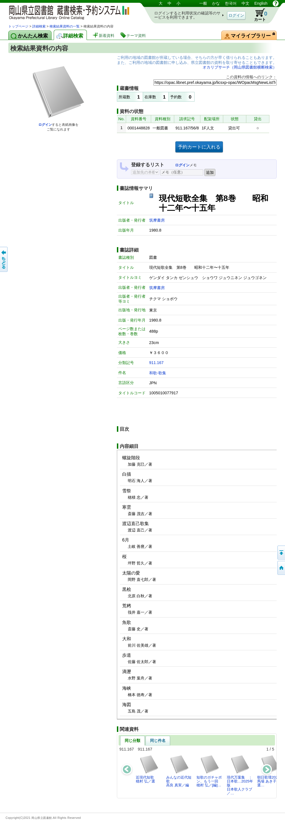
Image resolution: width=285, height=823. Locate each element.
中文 (245, 3)
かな (216, 3)
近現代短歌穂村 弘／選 (147, 769)
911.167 (156, 362)
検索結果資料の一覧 (65, 26)
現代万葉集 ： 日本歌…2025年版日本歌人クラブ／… (241, 775)
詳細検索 (39, 26)
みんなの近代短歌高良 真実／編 (178, 771)
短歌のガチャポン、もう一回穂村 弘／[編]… (209, 771)
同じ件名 (158, 740)
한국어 (231, 3)
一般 (203, 3)
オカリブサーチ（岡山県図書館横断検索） (240, 67)
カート (258, 15)
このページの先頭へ (281, 552)
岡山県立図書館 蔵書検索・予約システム (67, 12)
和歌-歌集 (157, 373)
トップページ (18, 26)
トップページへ (281, 568)
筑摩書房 (157, 220)
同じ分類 (132, 740)
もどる (4, 259)
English (260, 3)
